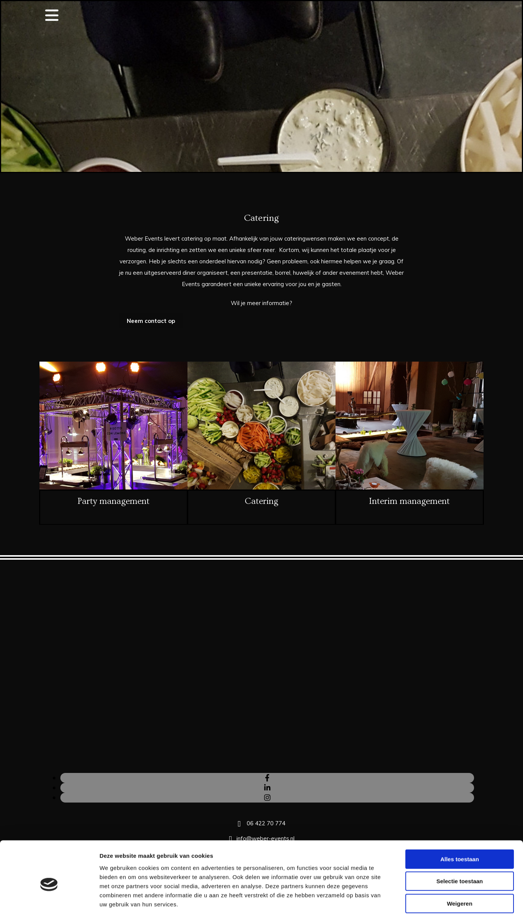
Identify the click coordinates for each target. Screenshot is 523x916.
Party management (113, 501)
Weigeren (459, 867)
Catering (261, 501)
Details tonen (410, 901)
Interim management (409, 501)
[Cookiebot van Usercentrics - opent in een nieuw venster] (49, 901)
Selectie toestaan (459, 845)
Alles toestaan (459, 823)
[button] (151, 320)
